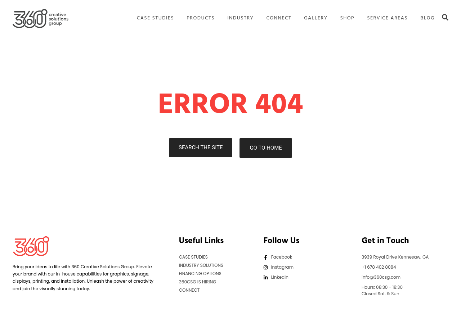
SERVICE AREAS (387, 18)
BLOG (427, 18)
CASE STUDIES (155, 18)
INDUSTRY (240, 18)
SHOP (347, 18)
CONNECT (278, 18)
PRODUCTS (201, 18)
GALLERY (315, 18)
